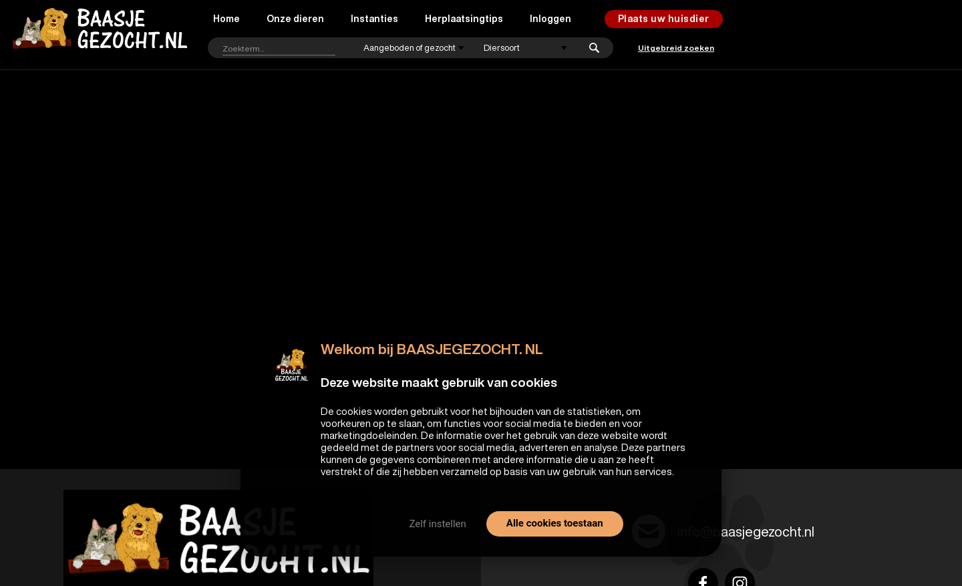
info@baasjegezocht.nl (745, 532)
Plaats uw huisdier (663, 18)
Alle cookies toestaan (554, 523)
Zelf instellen (437, 524)
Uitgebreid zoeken (676, 47)
